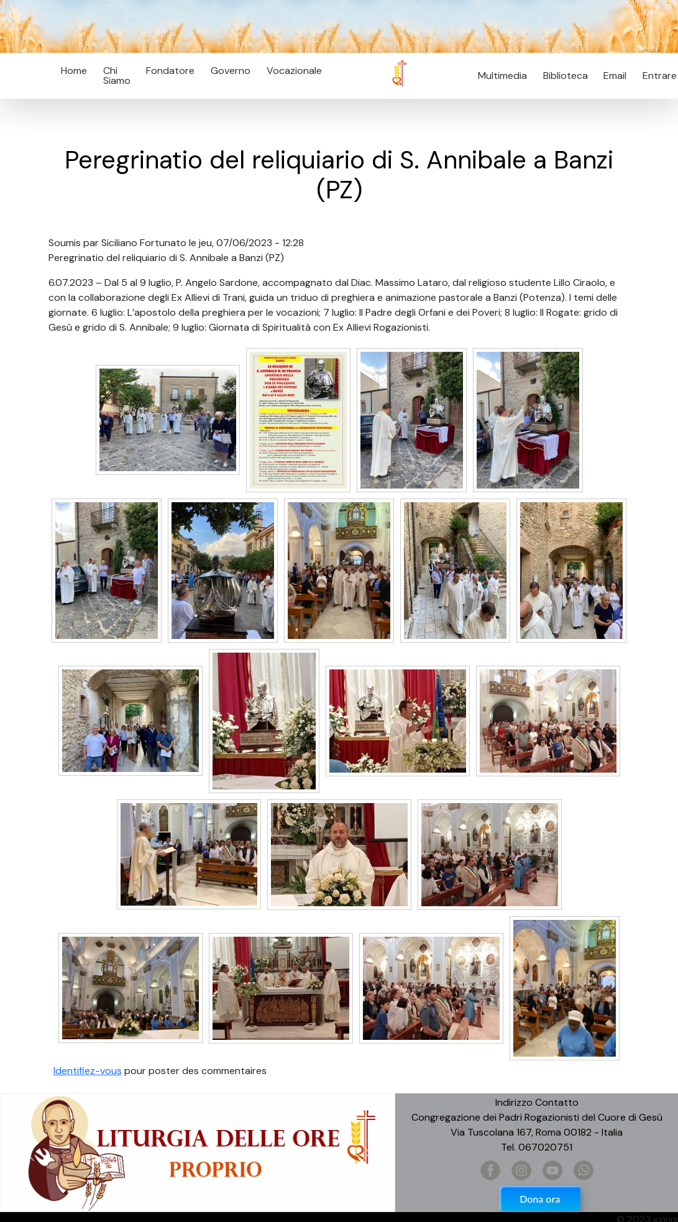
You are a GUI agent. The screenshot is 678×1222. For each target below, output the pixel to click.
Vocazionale (294, 70)
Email (612, 75)
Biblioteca (565, 75)
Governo (230, 70)
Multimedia (502, 75)
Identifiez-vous (87, 1070)
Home (74, 70)
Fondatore (170, 70)
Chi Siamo (117, 75)
